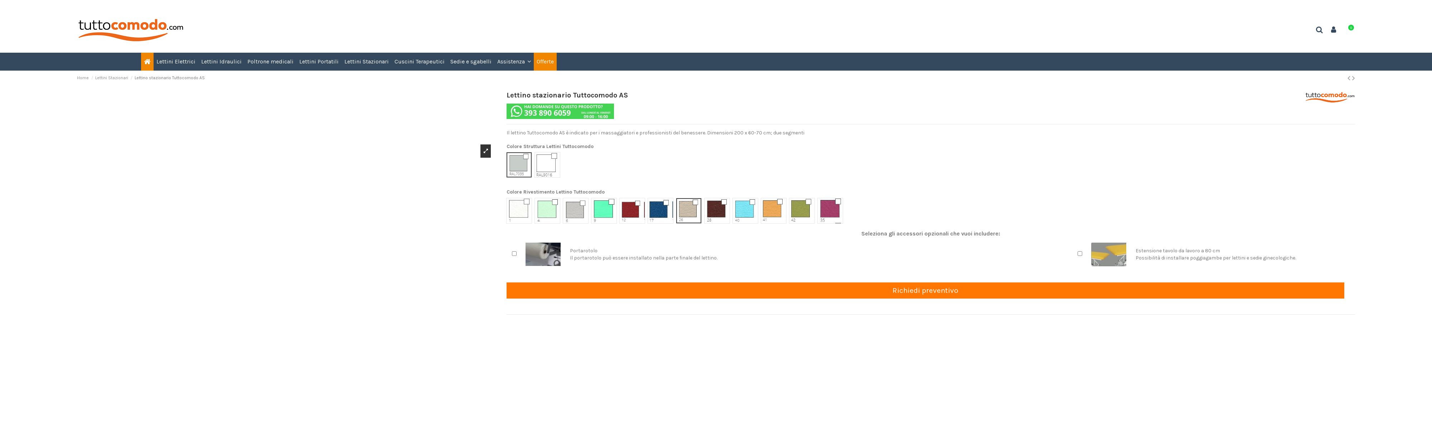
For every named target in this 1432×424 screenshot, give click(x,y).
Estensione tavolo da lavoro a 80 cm (1178, 251)
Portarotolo (584, 251)
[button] (514, 62)
